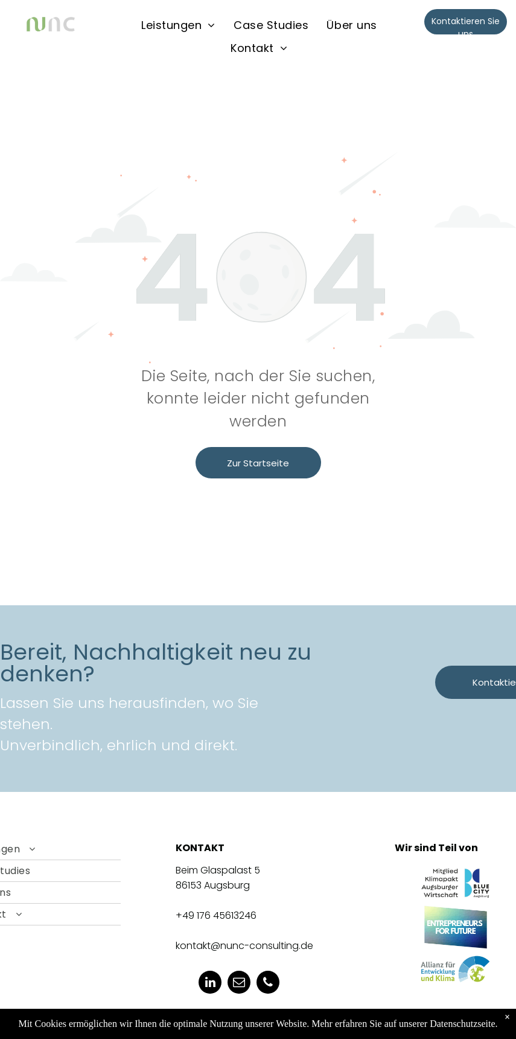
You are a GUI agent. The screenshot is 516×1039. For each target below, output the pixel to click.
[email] (239, 984)
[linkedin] (210, 984)
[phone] (267, 984)
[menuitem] (178, 24)
